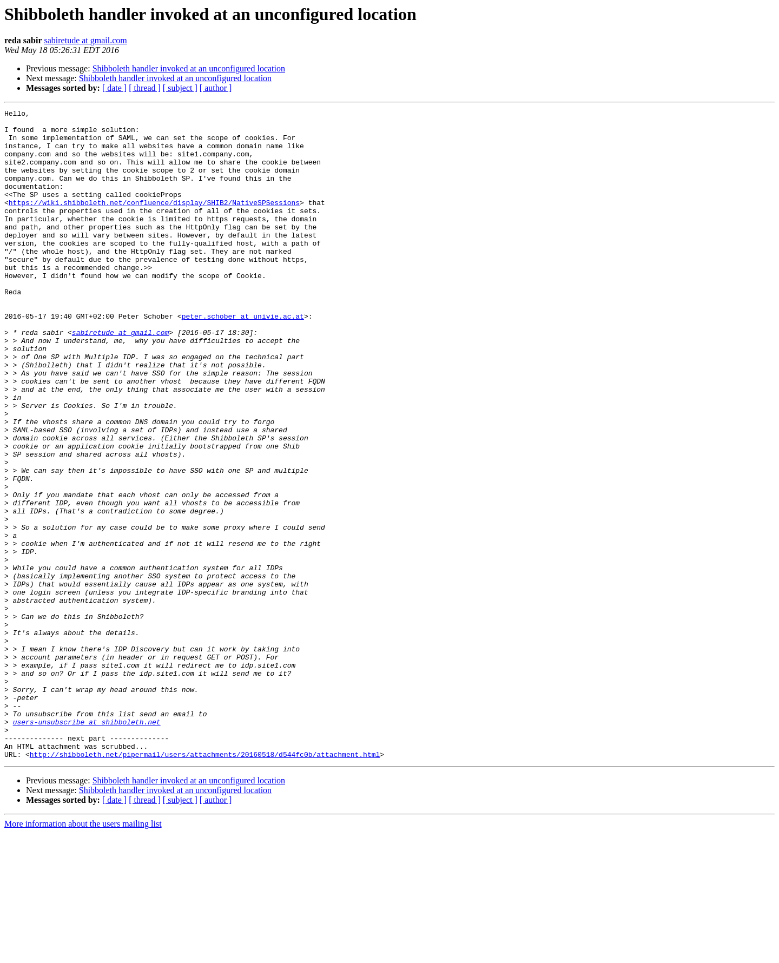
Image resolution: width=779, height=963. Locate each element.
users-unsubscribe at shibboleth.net (87, 845)
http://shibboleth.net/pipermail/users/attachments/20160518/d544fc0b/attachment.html (205, 884)
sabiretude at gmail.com (85, 40)
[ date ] (114, 88)
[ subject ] (180, 88)
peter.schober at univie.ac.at (243, 358)
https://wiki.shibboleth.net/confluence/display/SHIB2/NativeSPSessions (154, 222)
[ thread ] (145, 88)
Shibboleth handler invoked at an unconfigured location (189, 68)
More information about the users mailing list (83, 953)
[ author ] (216, 88)
